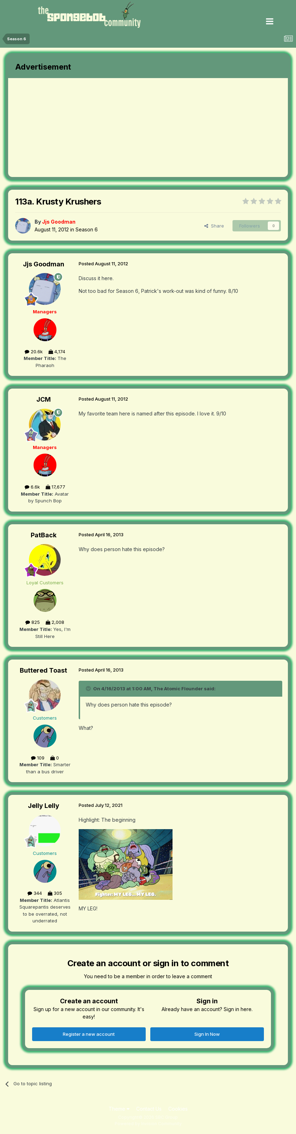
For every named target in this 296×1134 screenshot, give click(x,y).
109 (37, 758)
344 (35, 893)
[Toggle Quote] (89, 688)
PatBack (43, 535)
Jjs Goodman (43, 264)
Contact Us (149, 1109)
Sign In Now (207, 1034)
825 (32, 622)
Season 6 (86, 229)
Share (214, 226)
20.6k (34, 351)
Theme (119, 1109)
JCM (43, 399)
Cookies (178, 1109)
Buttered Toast (43, 670)
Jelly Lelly (43, 805)
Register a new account (89, 1034)
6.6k (32, 487)
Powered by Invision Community (148, 1123)
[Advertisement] (90, 127)
